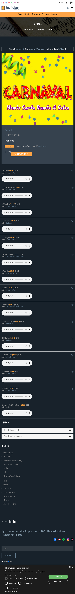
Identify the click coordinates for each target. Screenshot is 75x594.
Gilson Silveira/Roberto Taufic (14, 256)
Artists (27, 14)
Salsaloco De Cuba (11, 173)
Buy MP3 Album (21, 154)
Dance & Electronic (9, 492)
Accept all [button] (58, 577)
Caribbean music (43, 146)
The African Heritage (12, 273)
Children (5, 484)
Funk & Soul (7, 488)
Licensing (54, 14)
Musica (20, 14)
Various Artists (9, 140)
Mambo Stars (9, 323)
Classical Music (8, 452)
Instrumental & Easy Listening (12, 460)
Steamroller (41, 29)
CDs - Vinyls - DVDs (9, 504)
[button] (26, 591)
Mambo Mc (9, 223)
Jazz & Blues (7, 456)
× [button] (72, 567)
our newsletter (20, 49)
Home (24, 29)
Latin (4, 472)
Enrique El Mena (10, 189)
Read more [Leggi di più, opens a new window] (12, 575)
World (5, 480)
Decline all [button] (58, 582)
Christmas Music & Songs (11, 476)
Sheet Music (36, 14)
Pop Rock (6, 468)
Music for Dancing (9, 496)
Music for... (6, 500)
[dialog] (37, 579)
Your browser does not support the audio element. (17, 179)
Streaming (45, 14)
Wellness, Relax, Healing (11, 464)
